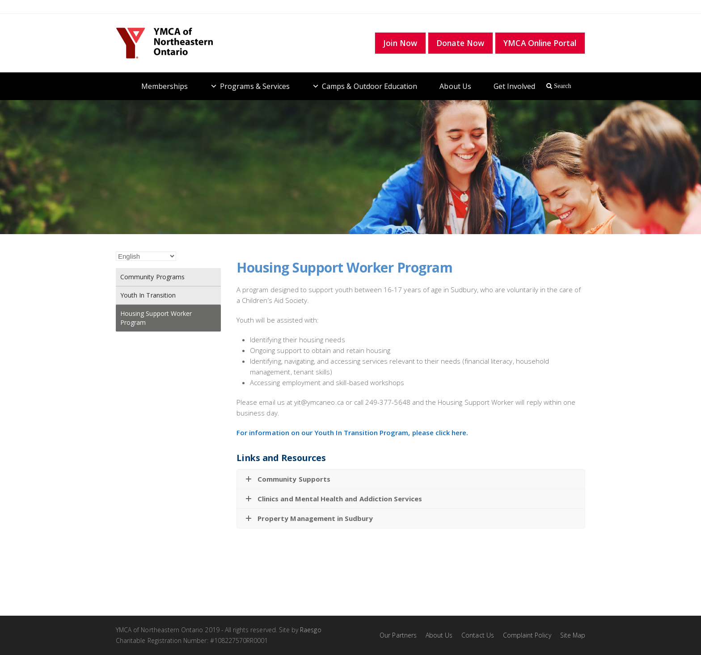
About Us (455, 86)
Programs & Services (255, 86)
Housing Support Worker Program (156, 318)
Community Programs (152, 277)
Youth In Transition (148, 295)
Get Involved (515, 86)
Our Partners (398, 635)
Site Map (572, 635)
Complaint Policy (527, 635)
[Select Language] (146, 256)
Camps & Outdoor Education (369, 86)
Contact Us (477, 635)
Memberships (164, 86)
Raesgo (310, 630)
